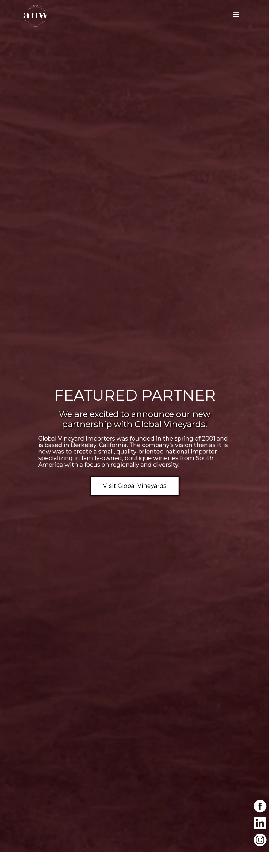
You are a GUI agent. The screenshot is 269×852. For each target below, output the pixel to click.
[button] (236, 15)
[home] (35, 16)
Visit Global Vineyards (134, 483)
